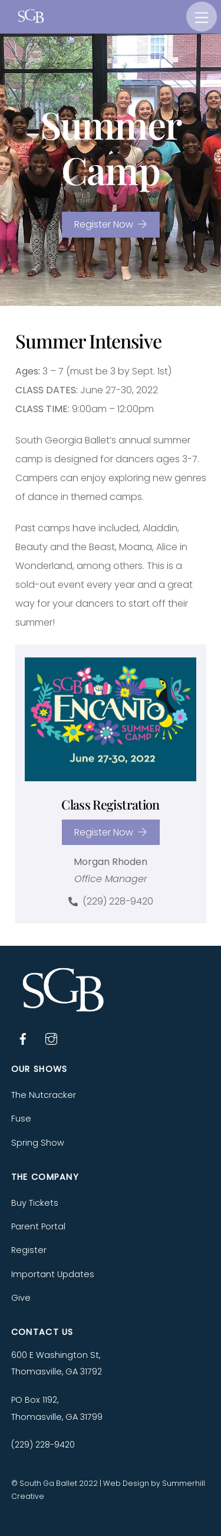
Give (21, 1298)
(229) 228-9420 (110, 901)
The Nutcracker (43, 1095)
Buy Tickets (34, 1203)
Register (29, 1250)
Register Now (110, 224)
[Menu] (201, 17)
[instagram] (51, 1038)
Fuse (21, 1118)
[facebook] (23, 1038)
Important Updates (52, 1274)
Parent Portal (38, 1226)
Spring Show (37, 1143)
